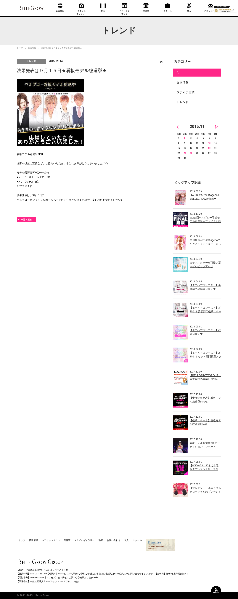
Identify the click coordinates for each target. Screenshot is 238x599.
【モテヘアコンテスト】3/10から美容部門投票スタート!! (205, 311)
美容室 (146, 10)
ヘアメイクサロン (124, 12)
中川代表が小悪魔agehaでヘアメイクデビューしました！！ (205, 244)
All (178, 72)
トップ (20, 48)
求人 (189, 11)
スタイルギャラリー (81, 12)
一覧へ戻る (26, 219)
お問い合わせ (210, 11)
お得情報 (183, 82)
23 (185, 153)
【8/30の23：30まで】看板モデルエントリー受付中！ (204, 469)
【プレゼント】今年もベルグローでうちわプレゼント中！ (205, 492)
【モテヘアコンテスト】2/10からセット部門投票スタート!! (205, 356)
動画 (103, 11)
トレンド (31, 61)
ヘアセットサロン (51, 540)
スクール (167, 11)
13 (209, 143)
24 (191, 153)
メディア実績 (185, 92)
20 (209, 148)
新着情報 (60, 11)
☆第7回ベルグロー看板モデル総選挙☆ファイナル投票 (205, 221)
